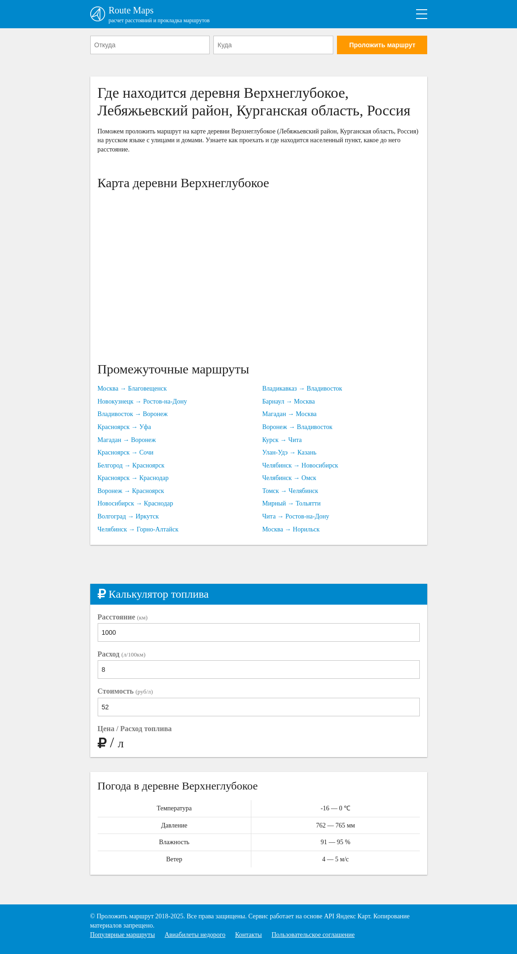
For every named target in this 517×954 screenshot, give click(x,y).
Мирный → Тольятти (291, 503)
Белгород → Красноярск (131, 465)
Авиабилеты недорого (195, 934)
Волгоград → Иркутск (128, 516)
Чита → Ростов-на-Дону (296, 516)
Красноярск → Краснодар (133, 477)
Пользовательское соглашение (313, 934)
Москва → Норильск (291, 529)
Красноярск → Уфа (124, 426)
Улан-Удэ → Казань (289, 452)
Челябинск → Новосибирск (300, 465)
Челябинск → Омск (289, 477)
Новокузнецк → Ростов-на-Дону (142, 401)
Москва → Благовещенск (132, 388)
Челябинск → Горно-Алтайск (138, 529)
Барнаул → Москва (288, 401)
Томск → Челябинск (290, 490)
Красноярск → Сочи (126, 452)
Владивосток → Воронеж (133, 414)
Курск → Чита (282, 439)
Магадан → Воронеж (127, 439)
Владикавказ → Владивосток (302, 388)
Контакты (248, 934)
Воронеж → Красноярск (131, 490)
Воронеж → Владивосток (297, 426)
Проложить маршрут (382, 45)
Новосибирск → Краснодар (136, 503)
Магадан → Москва (289, 414)
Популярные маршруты (122, 934)
